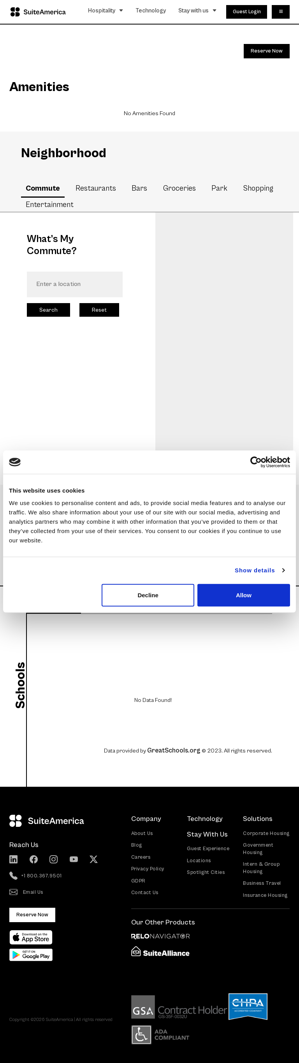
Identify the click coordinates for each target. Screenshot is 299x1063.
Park (219, 188)
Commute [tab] (43, 188)
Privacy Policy (147, 869)
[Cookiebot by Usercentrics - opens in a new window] (256, 462)
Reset (99, 310)
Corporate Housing (266, 834)
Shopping (258, 188)
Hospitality (105, 10)
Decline (147, 594)
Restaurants (96, 188)
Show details (255, 570)
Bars (139, 188)
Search (48, 310)
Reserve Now (267, 51)
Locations (199, 861)
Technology (151, 10)
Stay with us (197, 10)
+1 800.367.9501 (35, 876)
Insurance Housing (265, 895)
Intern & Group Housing (261, 868)
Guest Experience (208, 849)
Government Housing (258, 849)
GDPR (138, 881)
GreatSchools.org (174, 750)
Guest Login (247, 12)
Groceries (179, 188)
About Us (142, 834)
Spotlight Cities (206, 872)
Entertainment (50, 204)
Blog (136, 845)
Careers (141, 857)
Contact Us (144, 893)
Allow (244, 594)
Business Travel (262, 883)
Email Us (26, 892)
